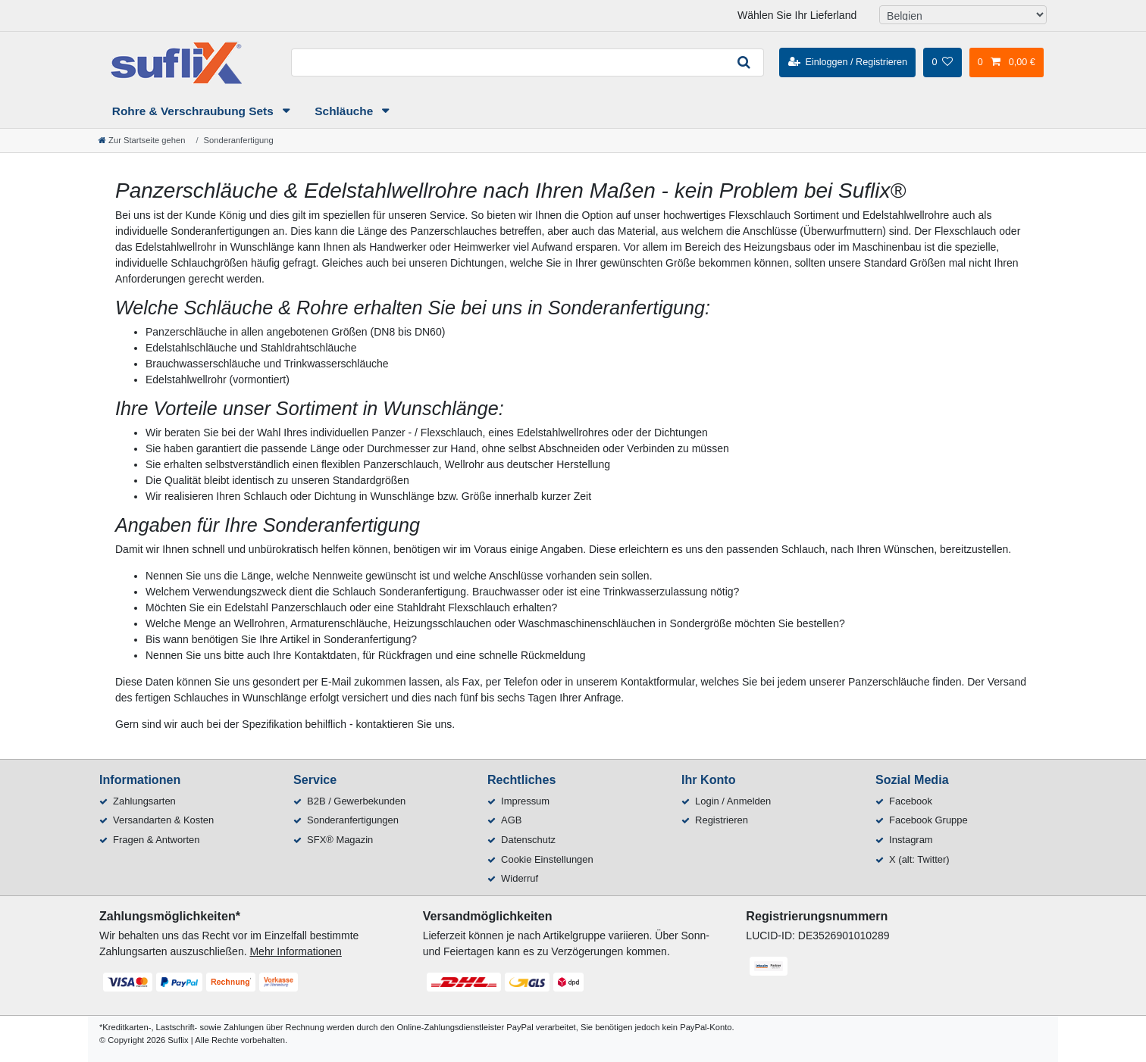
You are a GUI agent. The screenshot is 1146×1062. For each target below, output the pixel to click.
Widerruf (519, 878)
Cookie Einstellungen (547, 859)
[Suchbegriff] (508, 62)
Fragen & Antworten (156, 839)
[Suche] (744, 62)
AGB (511, 820)
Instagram (911, 839)
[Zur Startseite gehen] (142, 140)
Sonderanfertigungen (353, 820)
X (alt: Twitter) (919, 859)
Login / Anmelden (733, 801)
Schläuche (345, 111)
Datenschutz (528, 839)
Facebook (910, 801)
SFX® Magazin (340, 839)
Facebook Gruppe (928, 820)
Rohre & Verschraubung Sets (194, 111)
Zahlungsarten (144, 801)
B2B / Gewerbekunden (356, 801)
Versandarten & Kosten (163, 820)
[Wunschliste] (942, 62)
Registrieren (721, 820)
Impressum (525, 801)
